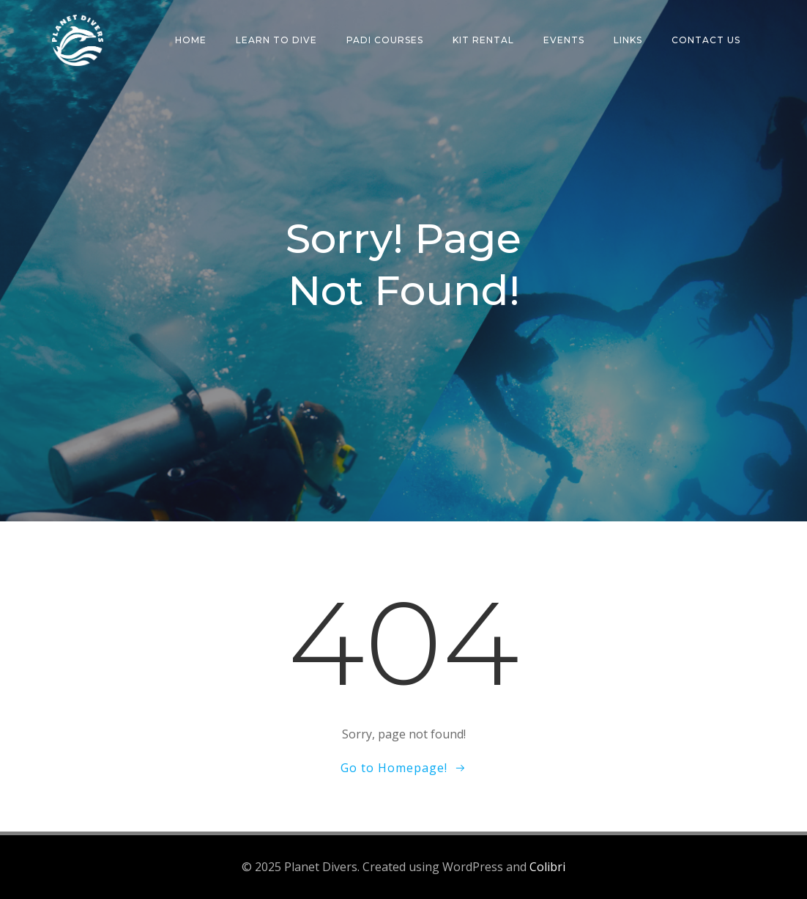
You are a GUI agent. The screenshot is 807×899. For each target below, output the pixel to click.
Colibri (547, 867)
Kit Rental (483, 39)
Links (628, 39)
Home (191, 39)
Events (563, 39)
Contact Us (706, 39)
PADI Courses (384, 39)
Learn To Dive (276, 39)
